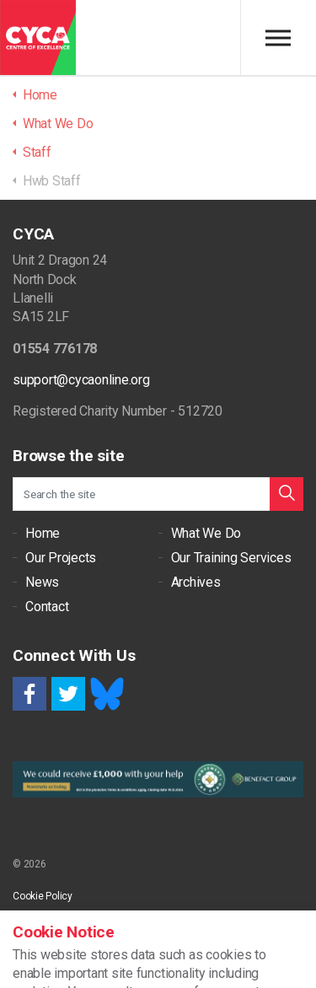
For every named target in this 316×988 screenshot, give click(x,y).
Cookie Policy (42, 896)
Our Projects (60, 558)
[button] (286, 494)
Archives (196, 582)
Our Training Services (231, 558)
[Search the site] (158, 494)
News (42, 582)
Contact (46, 607)
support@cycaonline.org (81, 380)
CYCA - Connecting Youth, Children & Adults (38, 38)
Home (42, 533)
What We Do (206, 533)
